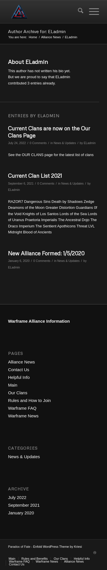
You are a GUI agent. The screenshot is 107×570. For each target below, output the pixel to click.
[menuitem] (77, 11)
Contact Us (18, 369)
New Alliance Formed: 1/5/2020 (46, 253)
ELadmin (90, 143)
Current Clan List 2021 (35, 175)
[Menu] (91, 11)
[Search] (77, 11)
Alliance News (21, 361)
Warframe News (23, 415)
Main (12, 385)
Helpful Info (19, 377)
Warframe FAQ (22, 408)
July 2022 (17, 497)
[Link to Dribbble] (94, 552)
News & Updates (65, 143)
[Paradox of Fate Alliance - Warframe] (44, 11)
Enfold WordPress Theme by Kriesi (57, 546)
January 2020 (21, 512)
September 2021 (24, 505)
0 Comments (38, 143)
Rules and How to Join (29, 400)
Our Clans (17, 392)
